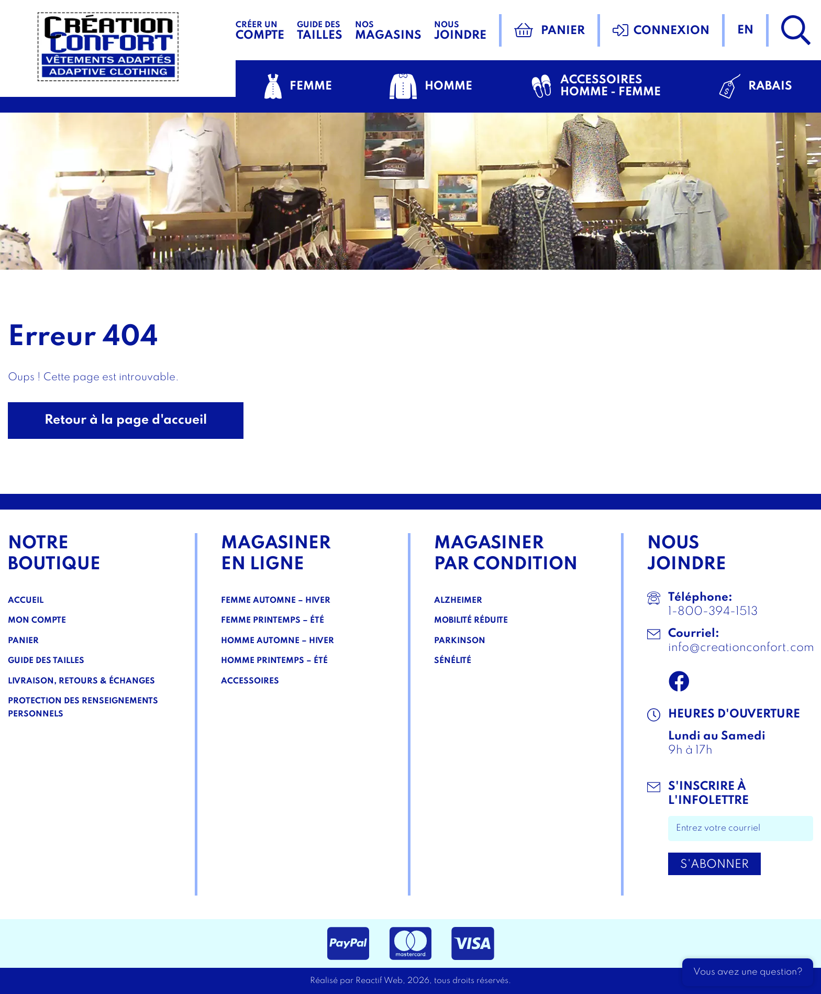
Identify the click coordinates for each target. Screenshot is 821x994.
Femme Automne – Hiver (275, 601)
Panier (23, 641)
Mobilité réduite (471, 620)
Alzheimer (458, 601)
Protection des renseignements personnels (83, 708)
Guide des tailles (46, 661)
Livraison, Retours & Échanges (81, 681)
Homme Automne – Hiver (277, 641)
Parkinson (459, 641)
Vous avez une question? (748, 972)
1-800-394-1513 (713, 611)
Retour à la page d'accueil (126, 420)
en (745, 30)
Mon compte (37, 620)
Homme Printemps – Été (274, 661)
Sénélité (452, 661)
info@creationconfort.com (741, 648)
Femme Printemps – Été (272, 620)
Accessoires (250, 681)
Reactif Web (379, 981)
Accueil (25, 601)
